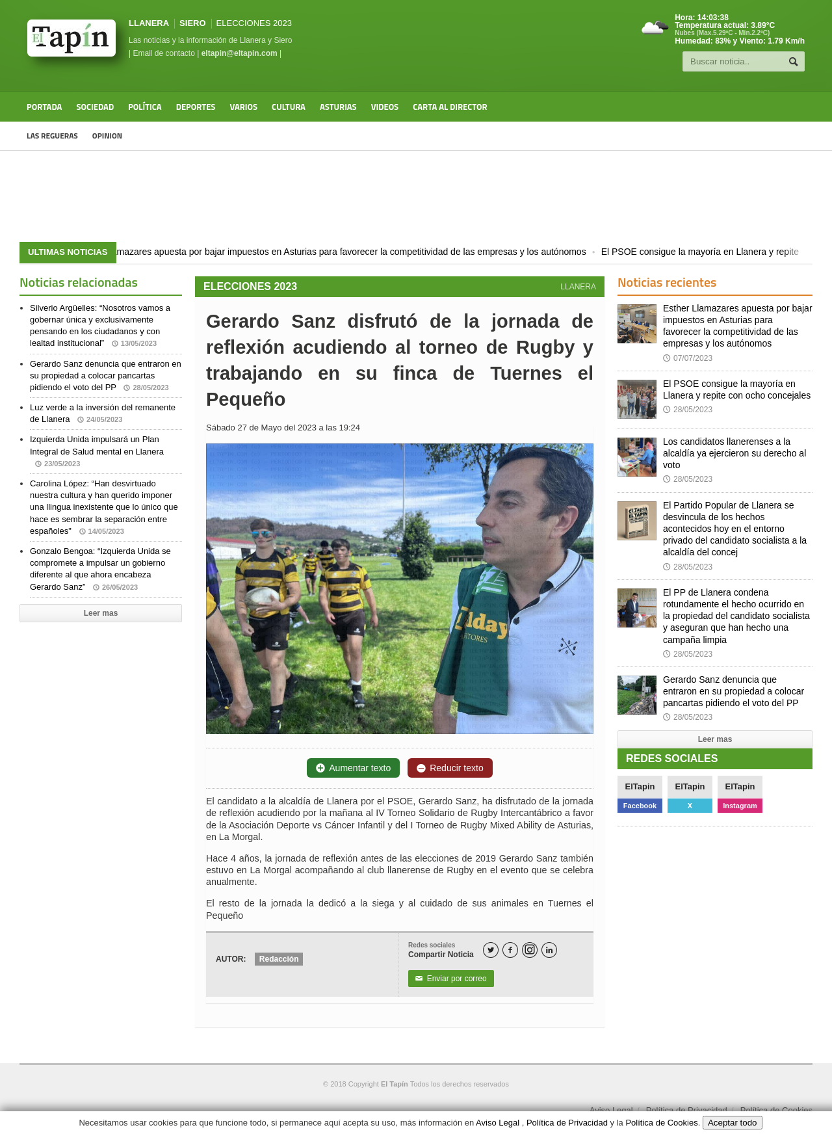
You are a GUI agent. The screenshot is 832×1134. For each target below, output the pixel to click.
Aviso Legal (611, 1110)
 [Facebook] (510, 950)
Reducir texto (450, 768)
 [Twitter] (491, 950)
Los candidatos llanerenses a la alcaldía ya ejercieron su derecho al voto (734, 453)
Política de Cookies (776, 1110)
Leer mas (101, 613)
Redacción (279, 959)
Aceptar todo (732, 1122)
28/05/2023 (687, 409)
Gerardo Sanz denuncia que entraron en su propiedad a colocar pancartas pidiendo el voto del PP (105, 375)
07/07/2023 (687, 358)
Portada (44, 106)
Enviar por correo (451, 978)
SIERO (192, 23)
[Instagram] (530, 950)
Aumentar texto (353, 768)
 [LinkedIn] (549, 950)
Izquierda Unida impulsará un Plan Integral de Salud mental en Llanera (97, 451)
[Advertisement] (416, 196)
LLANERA (149, 23)
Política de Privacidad (686, 1110)
